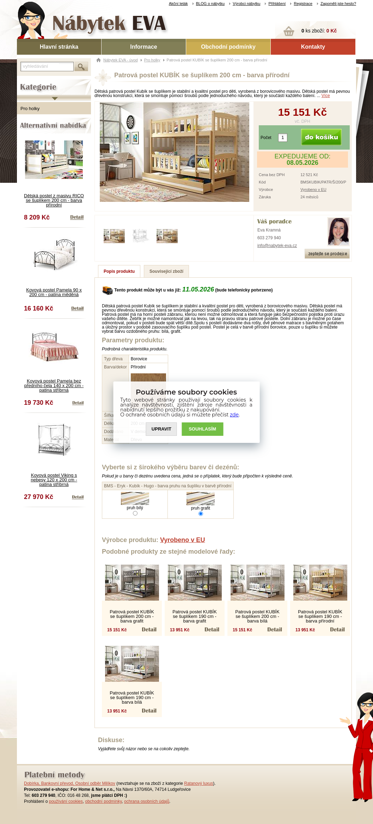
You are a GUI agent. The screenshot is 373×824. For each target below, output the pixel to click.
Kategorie (26, 81)
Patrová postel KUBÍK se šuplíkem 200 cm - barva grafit (132, 616)
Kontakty (313, 47)
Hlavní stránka (59, 47)
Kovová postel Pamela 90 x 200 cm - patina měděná (54, 292)
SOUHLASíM (202, 429)
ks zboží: (319, 31)
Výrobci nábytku (246, 3)
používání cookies (66, 801)
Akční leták (178, 3)
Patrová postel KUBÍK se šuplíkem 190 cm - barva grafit (194, 616)
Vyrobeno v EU (313, 189)
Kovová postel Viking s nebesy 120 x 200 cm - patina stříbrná (54, 480)
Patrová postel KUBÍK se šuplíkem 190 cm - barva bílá (132, 697)
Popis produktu (119, 271)
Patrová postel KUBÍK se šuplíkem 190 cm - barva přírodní (320, 616)
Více (326, 95)
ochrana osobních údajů (146, 801)
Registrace (303, 3)
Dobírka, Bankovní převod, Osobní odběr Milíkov (69, 783)
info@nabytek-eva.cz (277, 245)
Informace (143, 47)
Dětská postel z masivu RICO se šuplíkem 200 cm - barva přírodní (54, 200)
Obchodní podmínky (228, 47)
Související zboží (166, 271)
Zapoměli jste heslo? (338, 3)
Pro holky (29, 108)
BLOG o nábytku (210, 3)
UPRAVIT (161, 429)
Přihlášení (277, 3)
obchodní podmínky (103, 801)
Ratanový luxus (198, 783)
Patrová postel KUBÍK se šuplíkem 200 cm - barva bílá (257, 616)
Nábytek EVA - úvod (120, 60)
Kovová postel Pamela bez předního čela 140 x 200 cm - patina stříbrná (54, 385)
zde (234, 414)
